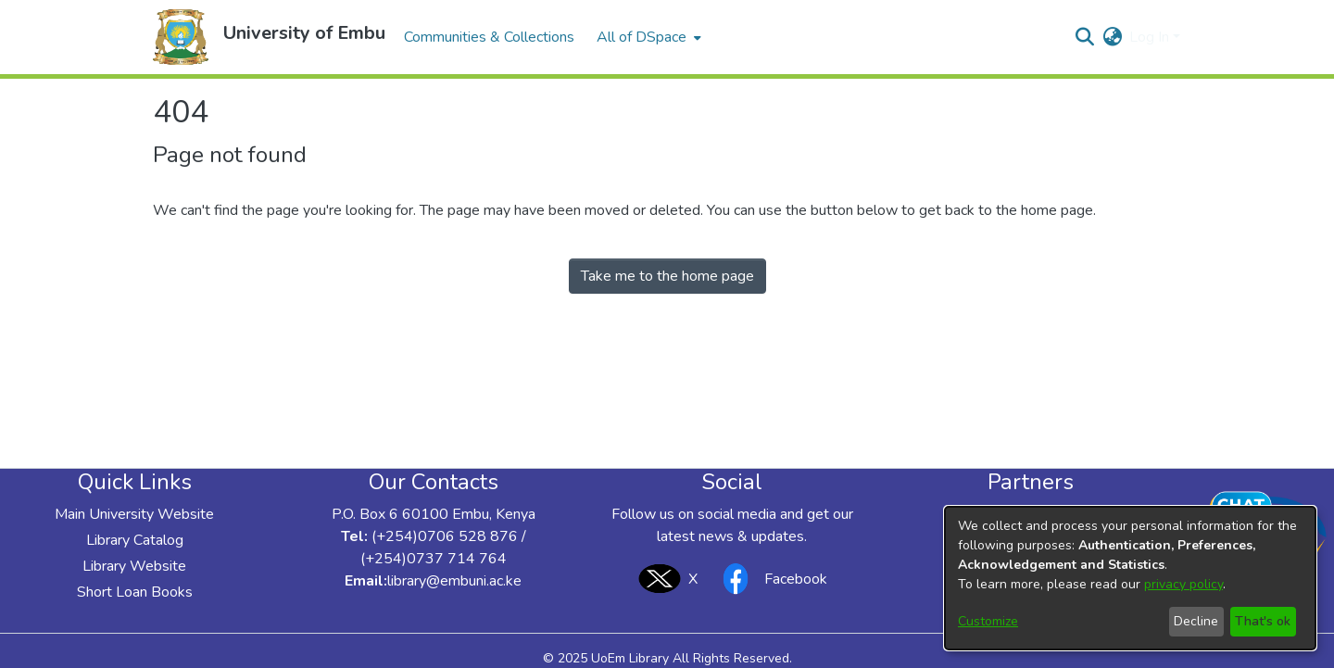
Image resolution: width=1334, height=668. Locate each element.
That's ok (1262, 621)
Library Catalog (134, 540)
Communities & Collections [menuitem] (489, 37)
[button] (180, 37)
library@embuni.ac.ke (454, 581)
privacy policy (1183, 584)
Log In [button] (1151, 37)
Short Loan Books (135, 592)
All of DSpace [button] (641, 37)
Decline (1196, 621)
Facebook (769, 578)
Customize (988, 621)
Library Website (134, 566)
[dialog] (1130, 578)
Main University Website (134, 514)
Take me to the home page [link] (667, 276)
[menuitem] (647, 37)
